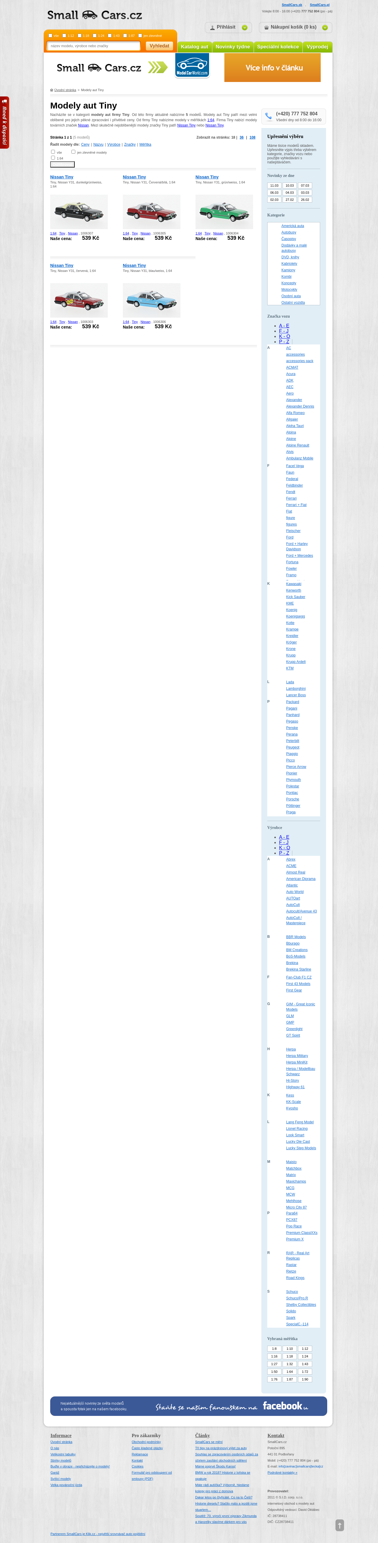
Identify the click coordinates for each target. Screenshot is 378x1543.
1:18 (86, 35)
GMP (290, 1022)
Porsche (292, 799)
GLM (290, 1016)
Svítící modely (60, 1478)
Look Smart (295, 1135)
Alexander (294, 400)
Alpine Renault (297, 445)
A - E (284, 325)
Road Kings (295, 1278)
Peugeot (292, 747)
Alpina (291, 432)
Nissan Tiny (186, 125)
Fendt (290, 492)
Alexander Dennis (300, 406)
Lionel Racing (297, 1129)
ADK (290, 380)
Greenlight (294, 1029)
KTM (290, 668)
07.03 (305, 185)
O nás (54, 1448)
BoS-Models (295, 956)
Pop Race (294, 1226)
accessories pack (299, 361)
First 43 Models (298, 984)
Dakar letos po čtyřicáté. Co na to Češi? (223, 1497)
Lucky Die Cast (298, 1142)
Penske (292, 728)
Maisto (291, 1162)
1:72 (305, 1371)
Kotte (290, 623)
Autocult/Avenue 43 (301, 911)
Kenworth (293, 590)
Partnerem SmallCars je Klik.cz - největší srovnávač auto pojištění (97, 1534)
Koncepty (288, 283)
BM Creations (297, 950)
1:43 (116, 35)
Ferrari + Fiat (296, 505)
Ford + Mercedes (299, 556)
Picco (290, 760)
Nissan (83, 125)
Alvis (290, 452)
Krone (291, 649)
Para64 (292, 1213)
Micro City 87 (296, 1207)
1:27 (274, 1364)
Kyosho (292, 1108)
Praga (291, 812)
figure (290, 518)
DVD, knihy (290, 257)
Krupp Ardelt (296, 662)
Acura (290, 374)
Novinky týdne (233, 47)
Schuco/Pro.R (297, 1298)
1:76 (274, 1379)
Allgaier (292, 419)
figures (291, 524)
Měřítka (145, 144)
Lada (290, 682)
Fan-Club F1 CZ (299, 977)
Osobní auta (291, 296)
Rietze (291, 1271)
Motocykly (289, 290)
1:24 (101, 35)
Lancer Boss (296, 695)
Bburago (292, 943)
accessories (295, 354)
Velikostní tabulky (63, 1454)
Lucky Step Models (301, 1148)
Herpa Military (297, 1056)
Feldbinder (294, 485)
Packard (292, 702)
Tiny (62, 233)
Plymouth (293, 780)
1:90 (305, 1379)
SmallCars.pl (320, 4)
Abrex (290, 859)
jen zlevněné (153, 35)
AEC (290, 387)
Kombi (286, 277)
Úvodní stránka (65, 90)
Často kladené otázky (147, 1448)
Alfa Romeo (295, 413)
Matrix (291, 1175)
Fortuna (292, 562)
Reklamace (140, 1454)
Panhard (292, 715)
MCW (290, 1194)
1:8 (274, 1348)
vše (56, 35)
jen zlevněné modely (92, 152)
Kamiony (288, 270)
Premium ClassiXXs (301, 1233)
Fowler (291, 569)
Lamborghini (296, 689)
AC (288, 348)
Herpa (291, 1049)
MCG (290, 1188)
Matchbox (294, 1168)
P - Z (284, 341)
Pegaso (292, 721)
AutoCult (293, 905)
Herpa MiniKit (296, 1062)
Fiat (289, 511)
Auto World (295, 892)
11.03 (274, 185)
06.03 (274, 192)
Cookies (138, 1466)
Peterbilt (292, 741)
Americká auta (292, 226)
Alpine (291, 439)
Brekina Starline (298, 969)
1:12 (71, 35)
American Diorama (300, 879)
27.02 (290, 199)
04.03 (290, 192)
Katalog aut (194, 47)
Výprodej (317, 47)
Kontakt (137, 1460)
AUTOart (293, 898)
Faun (290, 472)
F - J (284, 331)
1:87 (131, 35)
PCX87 (291, 1220)
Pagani (291, 708)
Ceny (85, 144)
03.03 (305, 192)
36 (242, 137)
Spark (290, 1318)
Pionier (291, 773)
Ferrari (291, 498)
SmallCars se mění (209, 1442)
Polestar (292, 786)
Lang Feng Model (300, 1122)
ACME (291, 866)
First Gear (294, 990)
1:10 (289, 1348)
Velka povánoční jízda (66, 1485)
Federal (292, 479)
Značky (130, 144)
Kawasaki (293, 584)
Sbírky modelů (60, 1460)
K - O (284, 336)
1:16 (274, 1356)
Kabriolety (289, 264)
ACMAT (292, 367)
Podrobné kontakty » (282, 1472)
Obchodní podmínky (146, 1442)
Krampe (292, 629)
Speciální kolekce (278, 47)
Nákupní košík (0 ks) (294, 26)
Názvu (98, 144)
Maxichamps (296, 1181)
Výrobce (113, 144)
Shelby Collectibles (301, 1305)
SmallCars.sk (292, 4)
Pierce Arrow (296, 767)
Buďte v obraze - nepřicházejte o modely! (80, 1466)
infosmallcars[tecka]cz (300, 1466)
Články (202, 1435)
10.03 (290, 185)
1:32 (289, 1364)
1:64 (210, 120)
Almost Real (295, 872)
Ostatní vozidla (293, 303)
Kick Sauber (295, 597)
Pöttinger (293, 806)
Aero (290, 393)
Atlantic (292, 885)
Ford (290, 537)
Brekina (292, 963)
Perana (292, 734)
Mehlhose (294, 1201)
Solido (291, 1311)
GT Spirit (293, 1035)
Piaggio (292, 754)
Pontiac (292, 793)
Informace (60, 1435)
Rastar (291, 1265)
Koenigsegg (295, 616)
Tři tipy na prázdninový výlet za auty (221, 1448)
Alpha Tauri (295, 426)
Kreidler (292, 636)
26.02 (305, 199)
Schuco (292, 1292)
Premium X (295, 1239)
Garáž (54, 1472)
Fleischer (293, 531)
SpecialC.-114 (297, 1324)
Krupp (291, 655)
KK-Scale (293, 1102)
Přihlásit (226, 26)
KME (290, 603)
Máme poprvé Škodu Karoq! (215, 1466)
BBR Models (296, 937)
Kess (290, 1095)
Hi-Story (292, 1081)
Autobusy (288, 232)
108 (252, 137)
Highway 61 (295, 1087)
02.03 (274, 199)
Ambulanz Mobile (299, 458)
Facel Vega (295, 466)
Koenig (291, 610)
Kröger (291, 642)
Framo (291, 575)
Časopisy (288, 239)
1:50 (274, 1371)
